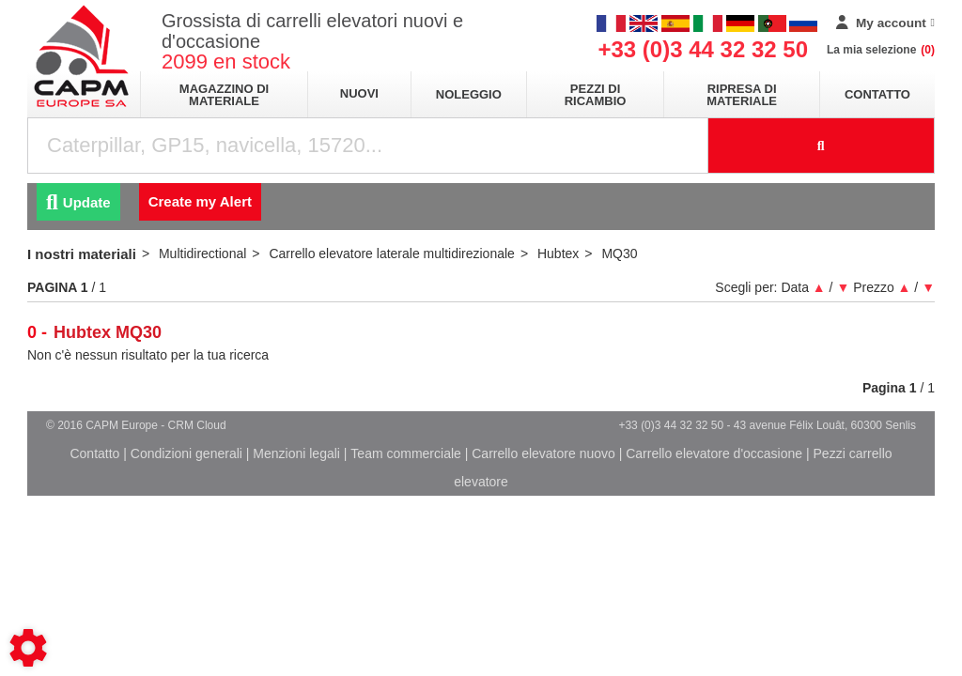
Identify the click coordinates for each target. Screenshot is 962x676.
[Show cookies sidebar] (28, 648)
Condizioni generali (186, 453)
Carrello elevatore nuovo (543, 453)
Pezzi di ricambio (596, 95)
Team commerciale (405, 453)
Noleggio (469, 94)
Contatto (877, 94)
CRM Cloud (197, 425)
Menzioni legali (296, 453)
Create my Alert (200, 201)
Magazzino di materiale (224, 95)
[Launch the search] (822, 145)
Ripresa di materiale (741, 95)
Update (78, 202)
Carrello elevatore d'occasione (714, 453)
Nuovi (359, 93)
